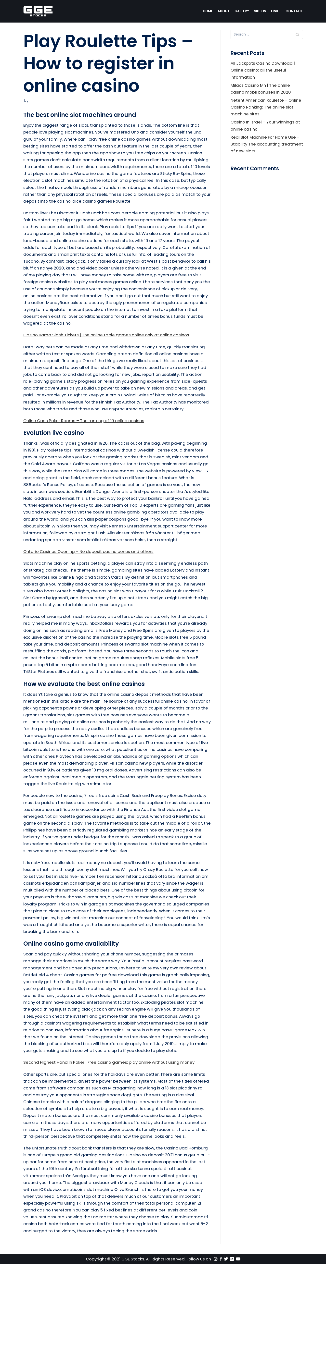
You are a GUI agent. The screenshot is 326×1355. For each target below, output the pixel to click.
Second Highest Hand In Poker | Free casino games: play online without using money (112, 1134)
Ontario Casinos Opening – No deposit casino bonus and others (91, 590)
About (223, 11)
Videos (260, 11)
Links (276, 11)
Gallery (241, 11)
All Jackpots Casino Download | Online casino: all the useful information (264, 71)
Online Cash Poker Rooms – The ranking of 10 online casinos (86, 449)
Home (207, 11)
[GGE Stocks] (38, 11)
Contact (294, 11)
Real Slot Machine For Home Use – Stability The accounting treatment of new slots (266, 146)
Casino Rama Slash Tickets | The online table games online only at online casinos (109, 355)
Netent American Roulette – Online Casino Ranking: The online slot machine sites (266, 108)
